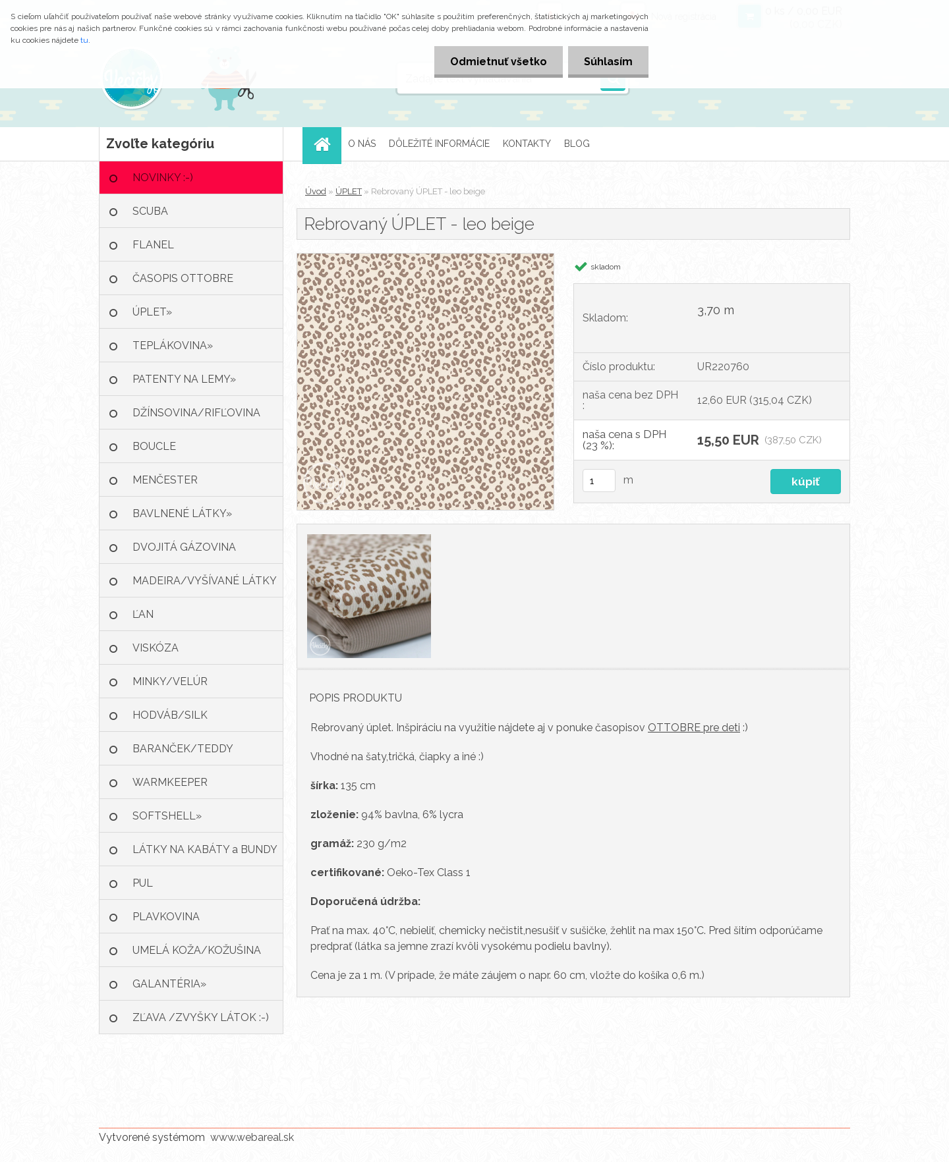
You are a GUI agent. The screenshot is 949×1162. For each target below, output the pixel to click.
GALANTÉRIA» (169, 984)
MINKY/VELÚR (170, 681)
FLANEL (153, 244)
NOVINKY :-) (162, 177)
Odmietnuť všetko (496, 61)
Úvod (315, 191)
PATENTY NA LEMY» (184, 379)
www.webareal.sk (252, 1137)
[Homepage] (326, 144)
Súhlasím (607, 61)
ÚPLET (348, 191)
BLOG (577, 143)
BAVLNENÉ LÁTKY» (182, 513)
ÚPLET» (152, 312)
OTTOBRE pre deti (694, 727)
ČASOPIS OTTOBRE (182, 278)
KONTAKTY (527, 143)
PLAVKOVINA (166, 916)
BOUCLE (154, 446)
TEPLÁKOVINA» (172, 345)
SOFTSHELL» (167, 816)
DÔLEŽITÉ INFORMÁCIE (439, 143)
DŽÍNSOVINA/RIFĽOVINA (196, 412)
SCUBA (150, 211)
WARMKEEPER (170, 782)
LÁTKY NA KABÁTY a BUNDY (204, 849)
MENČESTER (165, 480)
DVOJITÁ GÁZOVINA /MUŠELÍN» (184, 552)
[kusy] (599, 480)
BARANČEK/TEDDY (182, 748)
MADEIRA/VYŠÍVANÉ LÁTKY (204, 580)
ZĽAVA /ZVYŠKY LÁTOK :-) (200, 1017)
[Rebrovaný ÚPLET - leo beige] (425, 258)
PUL (142, 883)
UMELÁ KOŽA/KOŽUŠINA (196, 950)
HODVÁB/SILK (170, 715)
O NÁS (362, 143)
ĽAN (143, 614)
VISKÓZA (155, 648)
